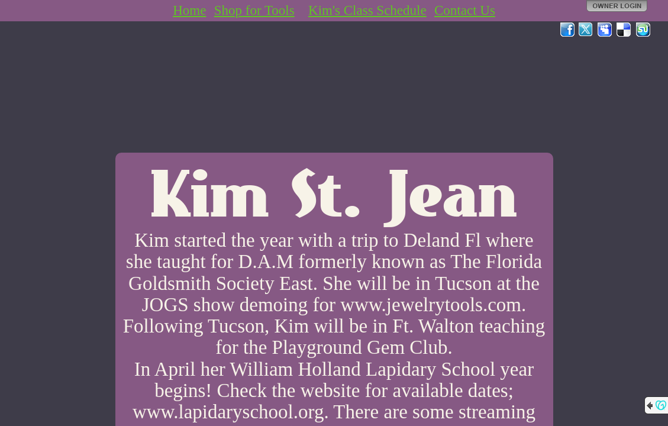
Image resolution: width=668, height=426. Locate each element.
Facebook (567, 29)
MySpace (605, 29)
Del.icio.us (624, 29)
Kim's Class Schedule (367, 10)
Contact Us (464, 10)
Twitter (586, 29)
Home (189, 10)
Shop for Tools (254, 10)
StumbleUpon (643, 29)
